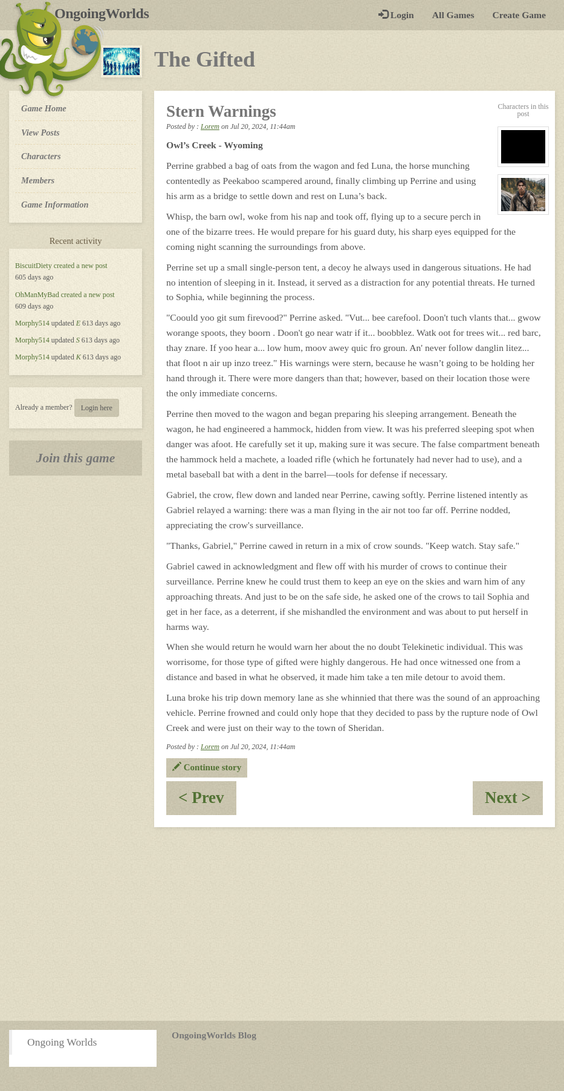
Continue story (206, 767)
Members (37, 180)
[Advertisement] (282, 924)
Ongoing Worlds (62, 1042)
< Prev (207, 801)
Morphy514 (32, 323)
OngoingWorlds (106, 13)
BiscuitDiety (33, 265)
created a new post (81, 265)
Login (396, 15)
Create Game (519, 15)
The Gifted (204, 59)
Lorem (210, 126)
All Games (453, 15)
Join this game (75, 458)
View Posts (40, 132)
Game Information (55, 204)
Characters (41, 155)
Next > (514, 801)
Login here (96, 408)
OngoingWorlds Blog (214, 1035)
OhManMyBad (37, 294)
